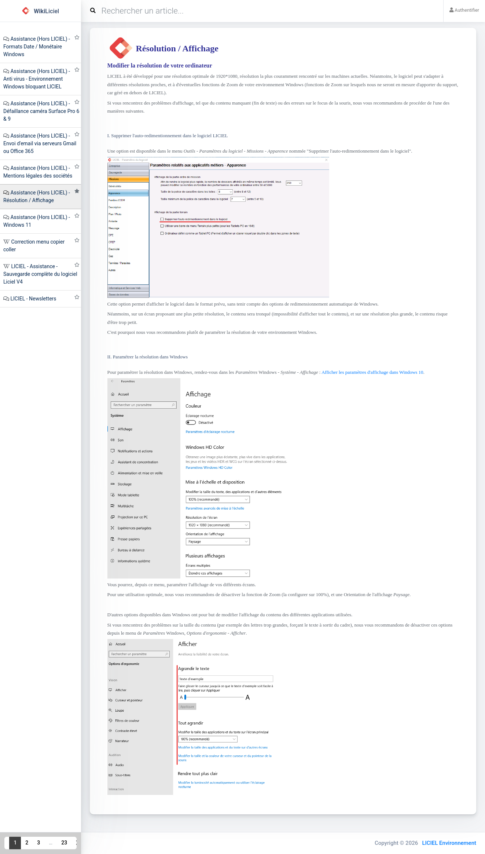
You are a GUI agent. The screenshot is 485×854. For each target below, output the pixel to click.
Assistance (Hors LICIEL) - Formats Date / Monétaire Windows (36, 46)
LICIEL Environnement (449, 843)
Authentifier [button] (464, 10)
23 (64, 843)
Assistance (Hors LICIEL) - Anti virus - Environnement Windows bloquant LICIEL (36, 79)
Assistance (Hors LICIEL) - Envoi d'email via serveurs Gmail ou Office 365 (39, 143)
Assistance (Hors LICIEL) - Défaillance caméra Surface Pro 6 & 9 (41, 111)
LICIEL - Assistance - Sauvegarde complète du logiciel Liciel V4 (40, 274)
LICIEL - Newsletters (33, 299)
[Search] (265, 11)
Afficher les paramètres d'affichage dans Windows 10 (372, 372)
